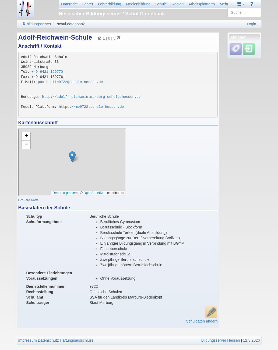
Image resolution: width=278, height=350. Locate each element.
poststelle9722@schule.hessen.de (70, 82)
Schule (161, 4)
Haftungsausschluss (76, 340)
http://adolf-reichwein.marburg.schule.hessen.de (91, 97)
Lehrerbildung (109, 4)
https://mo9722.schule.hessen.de (91, 107)
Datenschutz (48, 340)
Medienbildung (138, 4)
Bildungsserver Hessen (220, 340)
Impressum (27, 340)
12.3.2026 (251, 340)
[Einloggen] (248, 49)
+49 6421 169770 (47, 72)
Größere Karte (28, 200)
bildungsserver (36, 24)
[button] (241, 4)
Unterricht (69, 4)
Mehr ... (226, 4)
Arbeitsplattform (201, 4)
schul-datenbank (71, 24)
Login (251, 24)
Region (178, 4)
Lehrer (87, 4)
